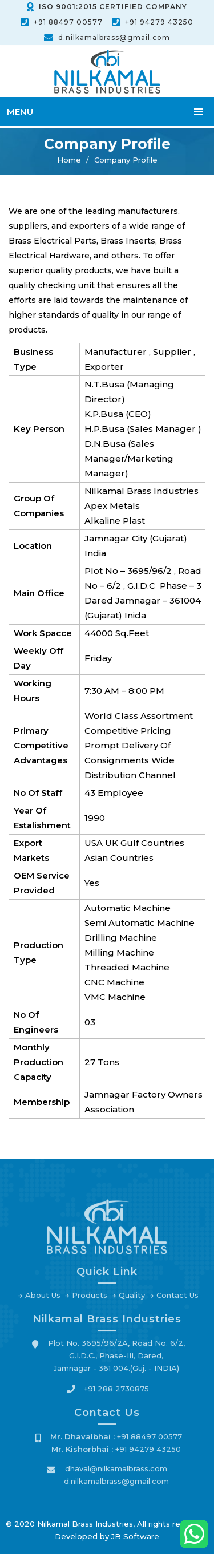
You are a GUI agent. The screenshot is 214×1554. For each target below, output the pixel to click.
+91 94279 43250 (159, 22)
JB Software (135, 1536)
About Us (42, 1298)
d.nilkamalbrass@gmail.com (114, 37)
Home (69, 160)
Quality (132, 1298)
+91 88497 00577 (68, 22)
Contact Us (177, 1298)
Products (89, 1298)
